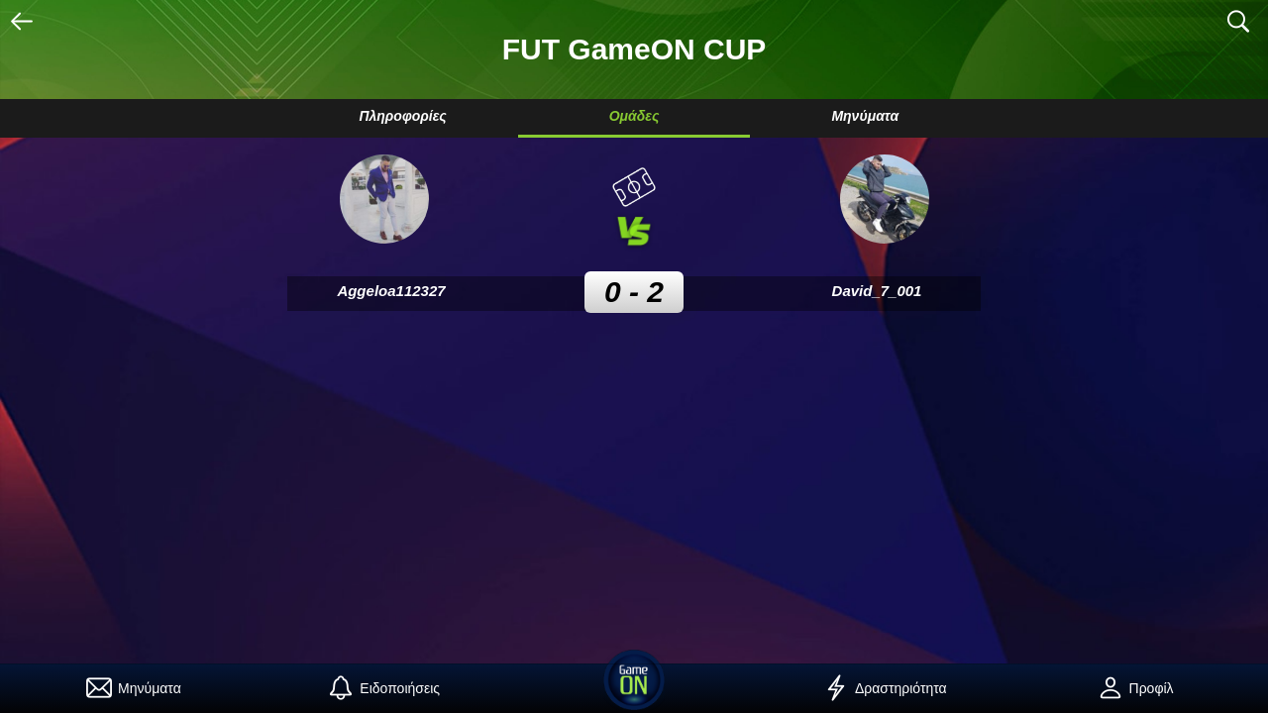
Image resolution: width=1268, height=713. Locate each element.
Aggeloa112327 (391, 290)
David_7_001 (877, 290)
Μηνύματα (864, 116)
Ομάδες (634, 116)
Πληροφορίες (402, 116)
